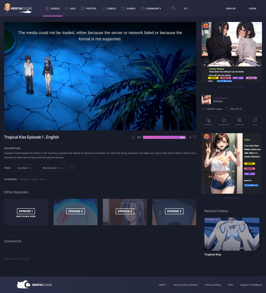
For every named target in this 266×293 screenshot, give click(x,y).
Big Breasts (52, 168)
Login (252, 8)
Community (151, 8)
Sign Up (231, 8)
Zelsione (218, 101)
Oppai (34, 179)
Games (128, 8)
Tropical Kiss (212, 254)
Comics (109, 8)
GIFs (70, 8)
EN (185, 8)
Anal (42, 179)
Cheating (24, 179)
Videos (53, 8)
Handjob (24, 168)
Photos (88, 8)
